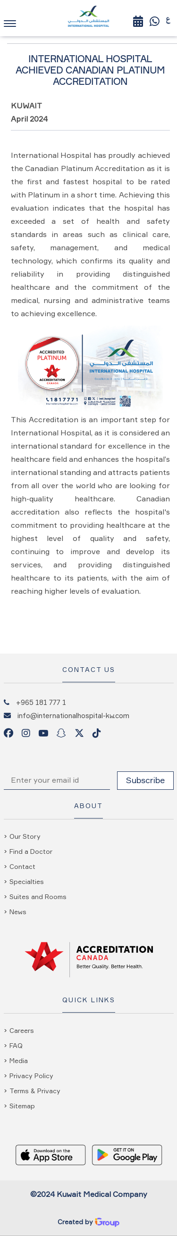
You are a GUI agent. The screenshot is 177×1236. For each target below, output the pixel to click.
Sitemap (22, 1106)
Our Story (25, 836)
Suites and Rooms (38, 896)
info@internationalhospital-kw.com (73, 715)
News (17, 912)
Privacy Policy (31, 1076)
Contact (22, 866)
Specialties (26, 881)
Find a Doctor (30, 851)
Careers (21, 1030)
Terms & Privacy (34, 1091)
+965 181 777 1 (41, 702)
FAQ (16, 1045)
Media (18, 1060)
